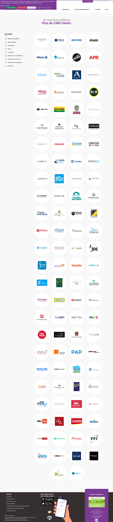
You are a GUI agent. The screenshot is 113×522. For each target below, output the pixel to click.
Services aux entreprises (15, 62)
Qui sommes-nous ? (11, 501)
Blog (106, 9)
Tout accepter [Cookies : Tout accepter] (11, 7)
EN (107, 1)
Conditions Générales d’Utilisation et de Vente (17, 506)
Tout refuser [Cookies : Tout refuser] (21, 7)
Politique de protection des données (15, 508)
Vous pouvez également (96, 516)
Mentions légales (10, 503)
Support (98, 9)
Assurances (11, 45)
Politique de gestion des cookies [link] (43, 7)
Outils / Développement (81, 9)
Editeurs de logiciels (13, 38)
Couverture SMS (10, 499)
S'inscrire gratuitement (87, 1)
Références (65, 9)
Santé (9, 49)
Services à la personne (14, 59)
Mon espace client (98, 1)
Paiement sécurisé (10, 510)
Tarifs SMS (9, 496)
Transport (11, 52)
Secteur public (12, 42)
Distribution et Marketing (15, 55)
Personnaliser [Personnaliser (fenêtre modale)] (31, 7)
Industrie (10, 66)
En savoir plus (6, 5)
